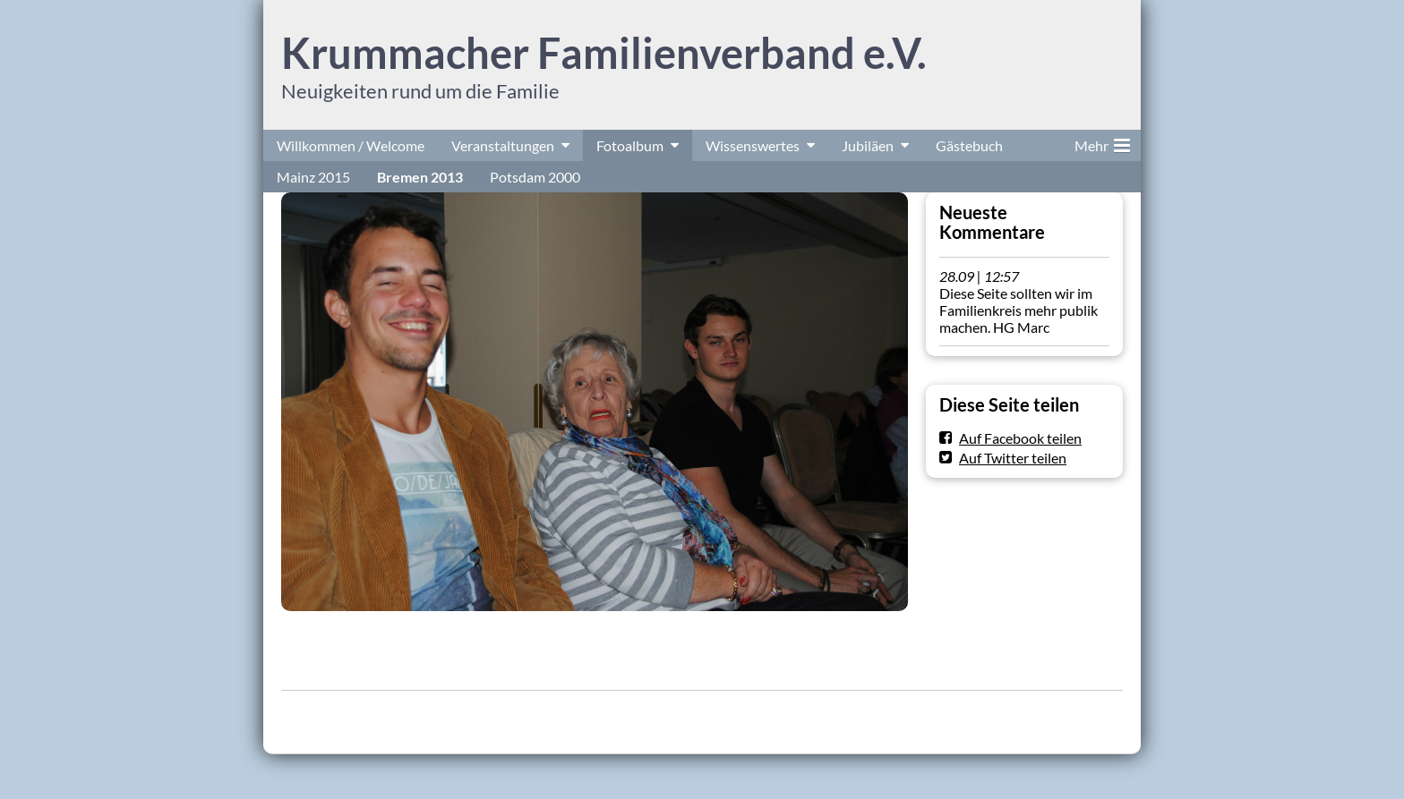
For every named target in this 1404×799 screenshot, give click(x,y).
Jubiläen (868, 145)
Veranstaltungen (502, 145)
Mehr (1102, 142)
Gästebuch (969, 145)
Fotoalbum (629, 145)
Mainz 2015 (313, 176)
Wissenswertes (753, 145)
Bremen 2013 (420, 176)
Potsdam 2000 (535, 176)
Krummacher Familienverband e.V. (604, 53)
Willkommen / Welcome (350, 145)
